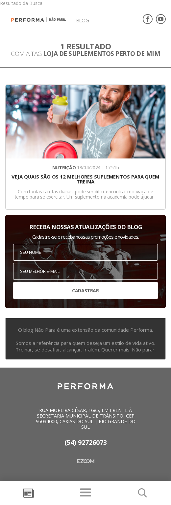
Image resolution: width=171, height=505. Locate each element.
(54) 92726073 (85, 442)
